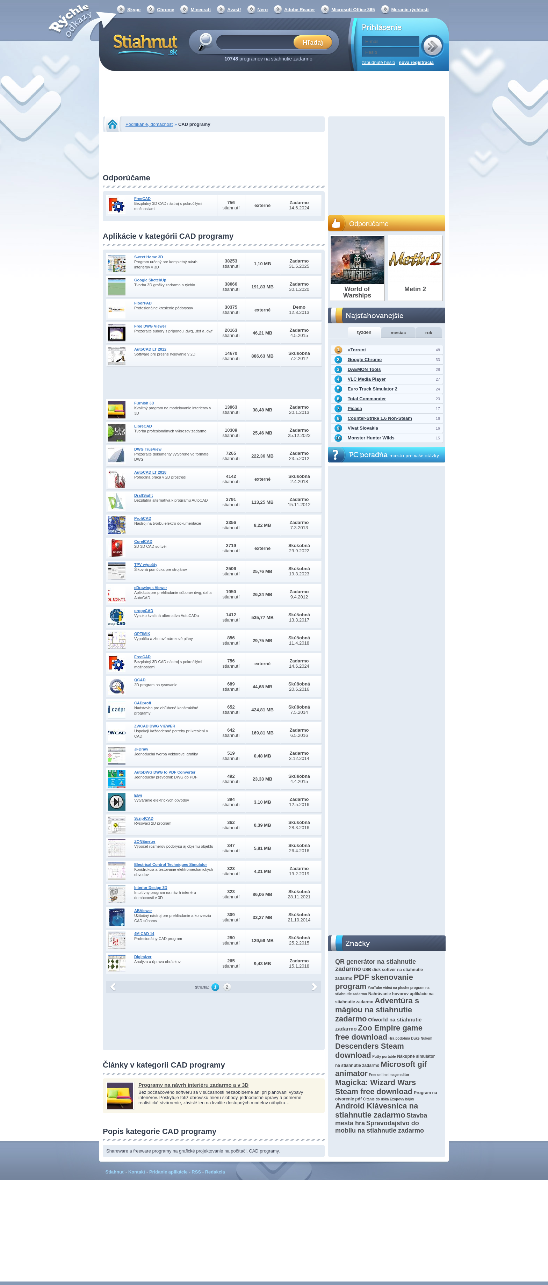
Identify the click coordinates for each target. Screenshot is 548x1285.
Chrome (165, 9)
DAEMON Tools (364, 369)
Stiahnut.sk (144, 44)
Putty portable (384, 1056)
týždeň (364, 332)
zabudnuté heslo (378, 62)
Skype (133, 9)
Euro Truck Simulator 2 (372, 389)
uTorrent (357, 349)
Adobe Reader (299, 9)
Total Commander (367, 398)
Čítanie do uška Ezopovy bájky (388, 1099)
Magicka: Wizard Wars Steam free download (375, 1087)
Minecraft (200, 9)
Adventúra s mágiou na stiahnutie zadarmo (377, 1009)
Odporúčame (369, 224)
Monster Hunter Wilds (371, 437)
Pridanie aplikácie (168, 1172)
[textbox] (257, 41)
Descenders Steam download (369, 1051)
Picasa (355, 408)
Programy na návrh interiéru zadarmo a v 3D (193, 1085)
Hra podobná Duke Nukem (410, 1038)
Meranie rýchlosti (410, 9)
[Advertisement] (274, 94)
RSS (196, 1172)
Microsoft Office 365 (353, 9)
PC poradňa (394, 455)
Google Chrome (365, 359)
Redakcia (215, 1172)
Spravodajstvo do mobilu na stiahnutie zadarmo (379, 1127)
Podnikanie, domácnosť (149, 124)
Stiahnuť (115, 1172)
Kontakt (136, 1172)
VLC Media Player (367, 379)
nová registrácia (416, 62)
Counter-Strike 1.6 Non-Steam (380, 418)
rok (428, 332)
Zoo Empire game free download (379, 1032)
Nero (263, 9)
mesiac (398, 332)
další (314, 987)
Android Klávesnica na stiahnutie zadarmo (376, 1110)
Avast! (234, 9)
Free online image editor (389, 1075)
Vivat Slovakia (363, 428)
